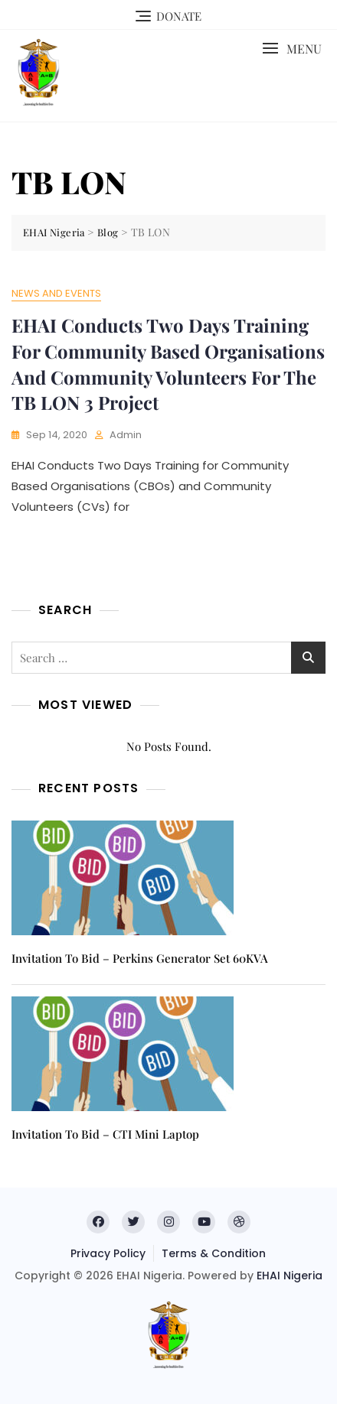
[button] (292, 48)
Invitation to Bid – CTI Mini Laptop (105, 1134)
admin (126, 434)
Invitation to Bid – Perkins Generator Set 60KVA (139, 958)
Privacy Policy (108, 1253)
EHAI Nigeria (289, 1275)
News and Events (56, 293)
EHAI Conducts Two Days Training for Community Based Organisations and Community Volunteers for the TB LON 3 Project (168, 363)
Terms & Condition (214, 1253)
